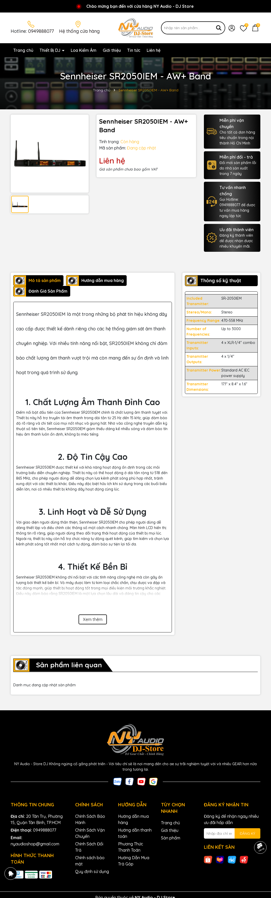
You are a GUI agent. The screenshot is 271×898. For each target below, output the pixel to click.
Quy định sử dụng (92, 871)
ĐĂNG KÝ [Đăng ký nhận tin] (247, 833)
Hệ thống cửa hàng (79, 31)
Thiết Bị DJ (50, 50)
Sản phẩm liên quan (69, 665)
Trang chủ (23, 50)
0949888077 (41, 31)
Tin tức (133, 50)
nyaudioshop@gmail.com (35, 843)
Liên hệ (153, 50)
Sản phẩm (170, 837)
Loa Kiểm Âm (83, 50)
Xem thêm (92, 619)
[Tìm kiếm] (219, 28)
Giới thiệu (112, 50)
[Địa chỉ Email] (232, 833)
